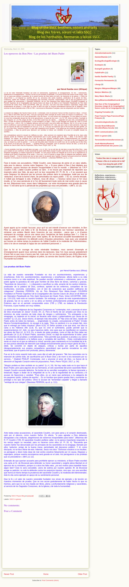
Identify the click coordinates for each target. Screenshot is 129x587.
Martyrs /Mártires (102, 92)
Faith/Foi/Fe (100, 73)
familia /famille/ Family (104, 77)
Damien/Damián (101, 57)
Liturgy (98, 84)
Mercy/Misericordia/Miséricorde (108, 100)
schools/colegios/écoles (105, 122)
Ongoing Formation (103, 112)
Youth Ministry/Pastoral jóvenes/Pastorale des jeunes (107, 145)
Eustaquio (99, 65)
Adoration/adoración (103, 53)
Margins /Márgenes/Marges (106, 88)
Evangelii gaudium (102, 69)
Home (46, 574)
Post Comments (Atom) (50, 580)
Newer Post (9, 574)
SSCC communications (104, 132)
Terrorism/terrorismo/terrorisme (108, 140)
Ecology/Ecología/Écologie (106, 61)
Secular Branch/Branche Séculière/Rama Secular (105, 127)
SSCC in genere (15, 499)
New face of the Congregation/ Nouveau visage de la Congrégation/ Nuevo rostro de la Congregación (109, 106)
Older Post (82, 574)
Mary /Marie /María (102, 96)
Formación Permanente (104, 80)
